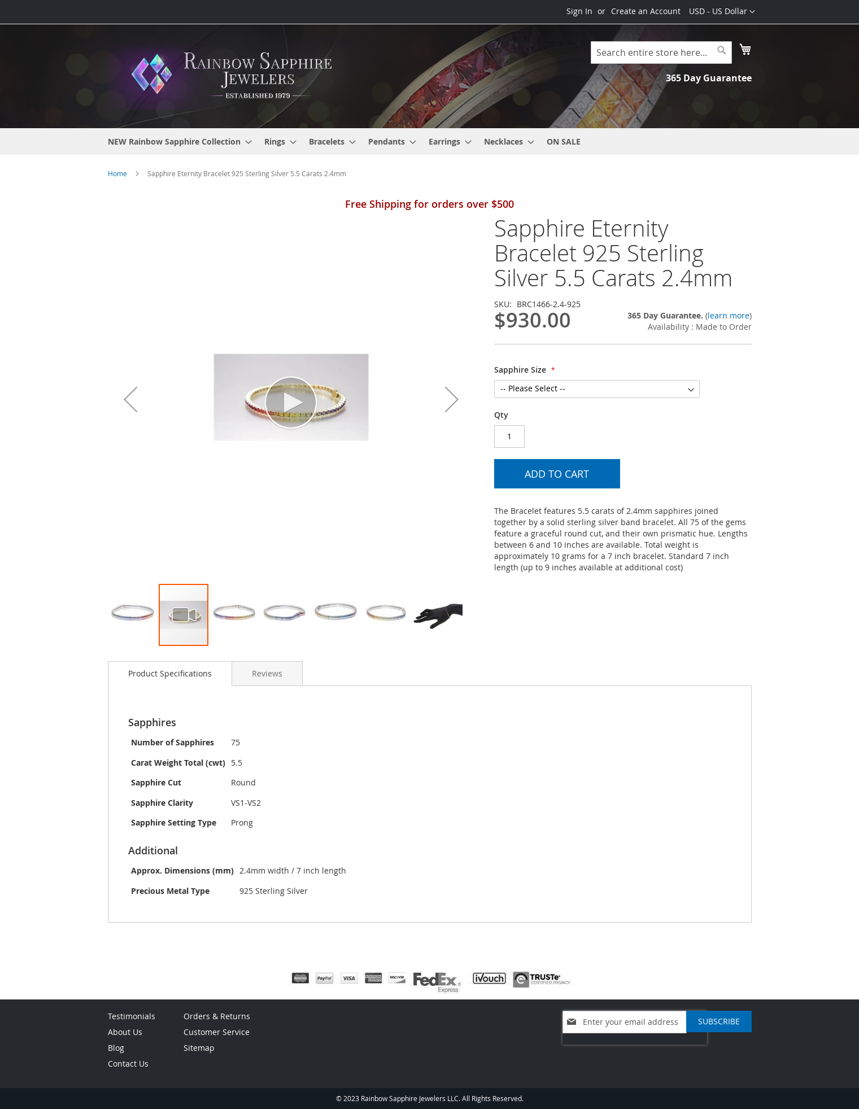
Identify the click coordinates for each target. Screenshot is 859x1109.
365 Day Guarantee (709, 78)
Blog (116, 1047)
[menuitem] (176, 141)
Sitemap (199, 1047)
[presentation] (635, 1050)
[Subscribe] (719, 1021)
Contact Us (128, 1063)
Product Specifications (170, 673)
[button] (722, 12)
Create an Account (646, 11)
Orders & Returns (217, 1016)
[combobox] (661, 52)
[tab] (170, 673)
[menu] (430, 141)
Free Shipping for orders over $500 (429, 204)
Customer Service (217, 1032)
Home (117, 173)
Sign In (579, 11)
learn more (728, 315)
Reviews (267, 673)
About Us (125, 1032)
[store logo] (235, 75)
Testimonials (131, 1016)
